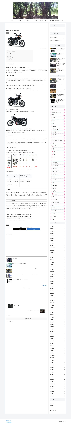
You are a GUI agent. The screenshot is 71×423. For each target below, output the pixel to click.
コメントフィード (53, 407)
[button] (64, 29)
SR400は (10, 58)
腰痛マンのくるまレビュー (55, 41)
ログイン (52, 403)
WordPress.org (53, 410)
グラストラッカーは (12, 59)
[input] (57, 29)
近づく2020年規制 (10, 57)
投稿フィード (52, 405)
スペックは (9, 56)
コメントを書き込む (26, 318)
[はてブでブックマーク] (33, 229)
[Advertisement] (26, 26)
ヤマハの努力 (9, 53)
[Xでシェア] (19, 229)
